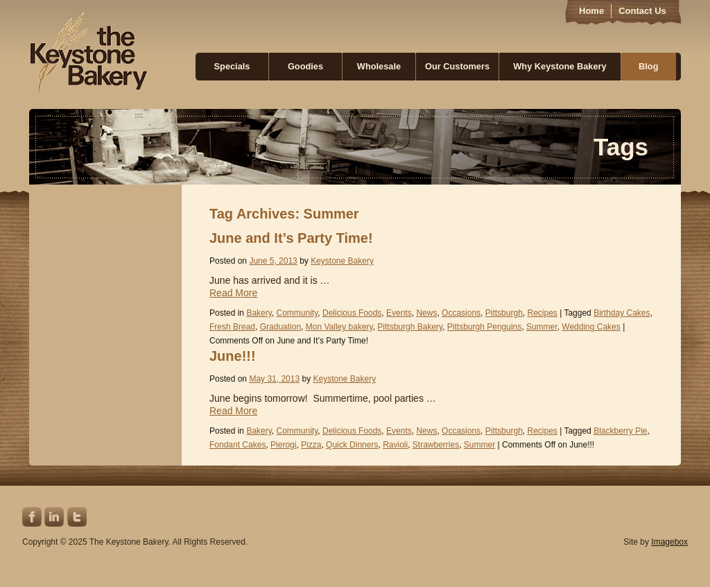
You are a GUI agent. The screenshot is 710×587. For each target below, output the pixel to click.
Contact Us (642, 11)
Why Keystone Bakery (559, 66)
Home (591, 11)
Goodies (305, 66)
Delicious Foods (351, 313)
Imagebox (669, 542)
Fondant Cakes (237, 445)
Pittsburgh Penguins (484, 327)
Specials (232, 66)
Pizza (311, 445)
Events (399, 313)
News (426, 313)
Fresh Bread (232, 327)
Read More (233, 292)
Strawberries (436, 445)
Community (297, 313)
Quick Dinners (352, 445)
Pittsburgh (504, 313)
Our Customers (457, 66)
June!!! (232, 356)
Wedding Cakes (591, 327)
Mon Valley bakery (339, 327)
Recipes (542, 313)
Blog (648, 66)
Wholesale (379, 66)
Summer (541, 327)
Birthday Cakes (622, 313)
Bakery (258, 313)
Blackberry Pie (620, 431)
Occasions (461, 313)
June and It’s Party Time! (291, 238)
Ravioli (395, 445)
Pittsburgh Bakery (409, 327)
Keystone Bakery (88, 52)
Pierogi (283, 445)
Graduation (280, 327)
